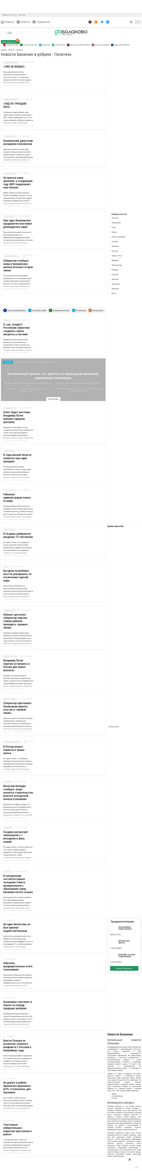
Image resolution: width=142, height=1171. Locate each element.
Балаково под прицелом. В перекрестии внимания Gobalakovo (36, 358)
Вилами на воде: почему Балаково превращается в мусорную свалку (27, 381)
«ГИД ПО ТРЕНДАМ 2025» (18, 102)
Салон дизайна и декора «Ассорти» (125, 911)
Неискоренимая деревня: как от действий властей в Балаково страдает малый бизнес (78, 387)
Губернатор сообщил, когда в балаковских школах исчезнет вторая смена (18, 261)
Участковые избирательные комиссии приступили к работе (17, 1113)
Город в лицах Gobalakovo (16, 306)
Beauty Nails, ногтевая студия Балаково (126, 939)
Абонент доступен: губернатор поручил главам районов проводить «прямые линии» (15, 615)
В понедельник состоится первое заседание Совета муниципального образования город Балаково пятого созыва (18, 867)
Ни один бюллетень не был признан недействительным (16, 911)
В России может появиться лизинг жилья (18, 738)
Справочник (42, 22)
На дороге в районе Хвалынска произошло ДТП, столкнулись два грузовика (17, 1071)
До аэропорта (81, 306)
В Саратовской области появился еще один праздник (17, 457)
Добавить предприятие (124, 952)
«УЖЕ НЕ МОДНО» (14, 66)
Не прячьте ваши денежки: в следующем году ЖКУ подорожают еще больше (18, 179)
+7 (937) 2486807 (116, 932)
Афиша (5, 15)
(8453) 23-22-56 (115, 918)
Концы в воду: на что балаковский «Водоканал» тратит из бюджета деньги (28, 387)
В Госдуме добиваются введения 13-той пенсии (18, 530)
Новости (23, 22)
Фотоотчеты (13, 15)
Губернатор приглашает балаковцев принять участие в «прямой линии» (17, 699)
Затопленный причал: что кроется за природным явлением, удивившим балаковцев (53, 373)
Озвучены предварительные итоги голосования (17, 950)
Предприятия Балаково (122, 905)
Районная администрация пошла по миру (18, 494)
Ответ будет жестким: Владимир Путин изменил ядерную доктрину (17, 415)
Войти (138, 22)
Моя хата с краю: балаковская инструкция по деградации (78, 380)
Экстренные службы (39, 306)
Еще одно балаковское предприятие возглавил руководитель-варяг (17, 220)
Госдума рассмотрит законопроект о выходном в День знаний (18, 822)
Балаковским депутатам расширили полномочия (18, 140)
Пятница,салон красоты (124, 925)
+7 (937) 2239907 (116, 946)
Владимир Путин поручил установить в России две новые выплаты (18, 658)
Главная (7, 22)
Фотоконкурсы (98, 306)
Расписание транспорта (61, 306)
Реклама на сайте (114, 721)
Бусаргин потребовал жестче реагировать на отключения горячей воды (17, 570)
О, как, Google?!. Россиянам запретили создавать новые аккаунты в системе (16, 325)
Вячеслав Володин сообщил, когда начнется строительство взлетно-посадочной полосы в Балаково (18, 779)
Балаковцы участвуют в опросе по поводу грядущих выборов (17, 989)
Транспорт (21, 15)
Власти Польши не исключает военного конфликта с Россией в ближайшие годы (17, 1029)
